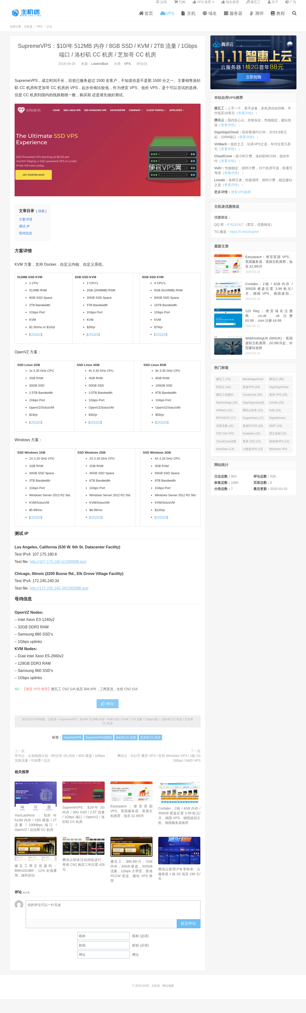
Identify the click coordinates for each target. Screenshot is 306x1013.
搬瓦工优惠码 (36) (224, 400)
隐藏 (41, 216)
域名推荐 (230, 6)
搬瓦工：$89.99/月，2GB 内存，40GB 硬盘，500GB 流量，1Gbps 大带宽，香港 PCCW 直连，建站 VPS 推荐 (131, 876)
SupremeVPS (72, 742)
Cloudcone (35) (252, 399)
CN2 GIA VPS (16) (225, 439)
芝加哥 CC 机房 (150, 742)
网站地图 (168, 990)
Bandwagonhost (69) (253, 385)
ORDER (35, 339)
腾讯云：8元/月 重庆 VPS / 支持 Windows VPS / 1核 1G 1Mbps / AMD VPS (159, 763)
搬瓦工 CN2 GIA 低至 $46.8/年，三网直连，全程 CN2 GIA (94, 694)
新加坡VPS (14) (279, 446)
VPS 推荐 (202, 6)
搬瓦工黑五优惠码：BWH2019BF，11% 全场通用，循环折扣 (36, 875)
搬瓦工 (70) (223, 384)
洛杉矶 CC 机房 (126, 742)
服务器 (233, 17)
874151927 (235, 229)
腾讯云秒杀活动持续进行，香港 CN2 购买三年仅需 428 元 (83, 869)
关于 (273, 6)
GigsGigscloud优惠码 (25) (253, 408)
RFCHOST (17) (226, 423)
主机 (188, 17)
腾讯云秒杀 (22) (253, 415)
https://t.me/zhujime (244, 237)
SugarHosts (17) (253, 423)
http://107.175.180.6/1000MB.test (58, 567)
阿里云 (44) (223, 392)
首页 (146, 17)
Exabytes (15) (251, 438)
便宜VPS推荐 (241, 197)
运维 (161, 6)
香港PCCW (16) (253, 431)
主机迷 (27, 17)
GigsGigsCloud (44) (279, 393)
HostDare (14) (225, 454)
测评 (257, 17)
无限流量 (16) (225, 431)
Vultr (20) (275, 415)
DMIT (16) (275, 431)
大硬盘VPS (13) (253, 454)
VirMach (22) (224, 415)
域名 (210, 17)
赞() (107, 709)
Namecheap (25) (226, 407)
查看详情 (244, 118)
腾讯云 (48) (276, 384)
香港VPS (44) (251, 392)
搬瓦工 (253, 6)
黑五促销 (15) (278, 438)
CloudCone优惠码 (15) (226, 447)
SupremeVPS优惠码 (99, 742)
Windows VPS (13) (278, 455)
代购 (180, 6)
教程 (278, 17)
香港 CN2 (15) (252, 446)
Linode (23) (276, 407)
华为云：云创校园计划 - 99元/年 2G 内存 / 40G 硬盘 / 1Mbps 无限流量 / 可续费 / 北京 (60, 763)
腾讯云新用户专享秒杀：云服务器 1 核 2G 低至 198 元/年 (179, 879)
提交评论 (188, 928)
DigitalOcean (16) (277, 424)
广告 (290, 6)
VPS (167, 17)
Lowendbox (99, 69)
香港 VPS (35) (278, 399)
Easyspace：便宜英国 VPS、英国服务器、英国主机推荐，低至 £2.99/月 (131, 816)
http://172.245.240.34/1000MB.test (59, 593)
